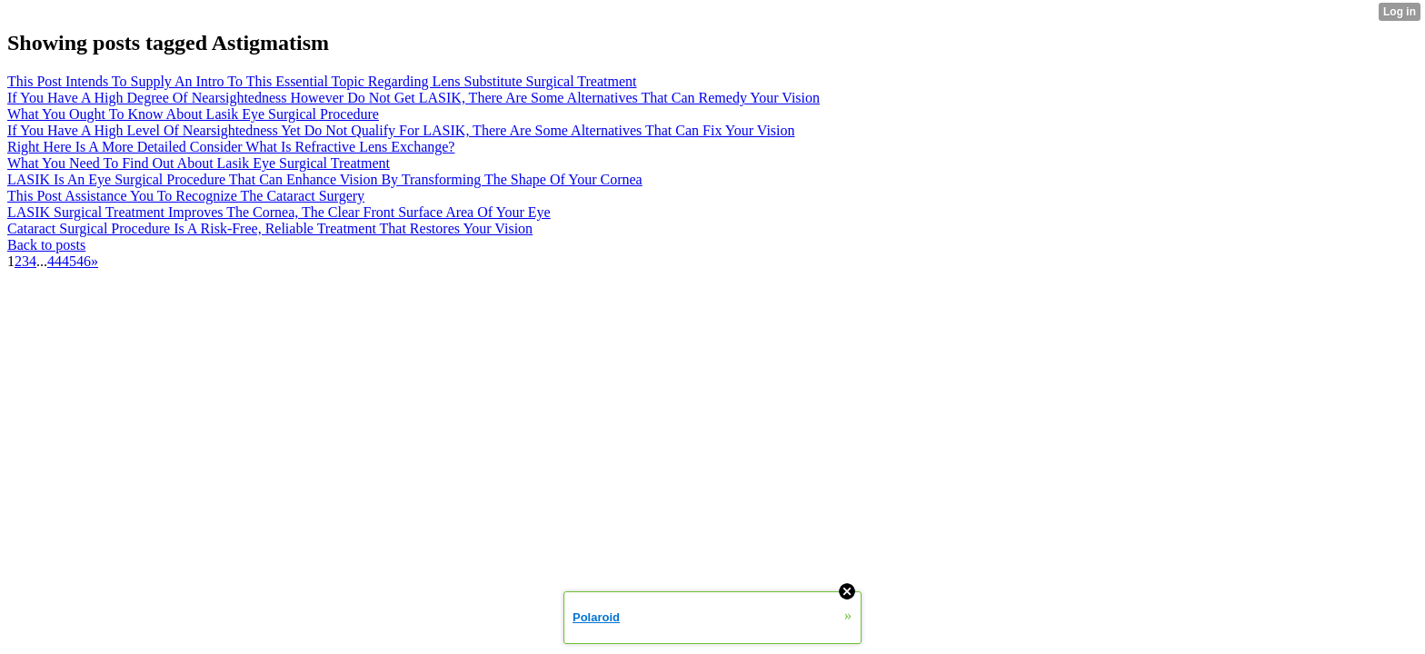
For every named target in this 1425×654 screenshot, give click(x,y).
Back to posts (46, 245)
